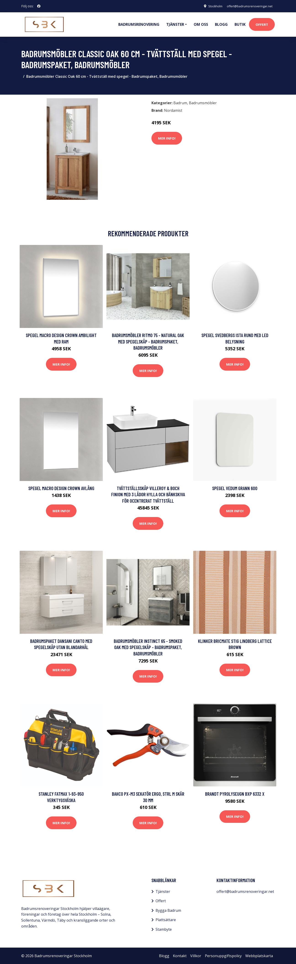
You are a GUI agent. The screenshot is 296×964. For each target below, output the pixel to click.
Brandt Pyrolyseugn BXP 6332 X (234, 793)
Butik (240, 24)
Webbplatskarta (259, 955)
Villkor (195, 955)
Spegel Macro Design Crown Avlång (61, 488)
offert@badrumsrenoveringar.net (247, 6)
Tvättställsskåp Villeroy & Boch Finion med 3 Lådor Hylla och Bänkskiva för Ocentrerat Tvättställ (148, 494)
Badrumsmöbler (203, 102)
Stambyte (164, 929)
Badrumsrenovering (138, 24)
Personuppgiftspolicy (223, 955)
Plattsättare (166, 919)
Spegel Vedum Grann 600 (234, 488)
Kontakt (180, 955)
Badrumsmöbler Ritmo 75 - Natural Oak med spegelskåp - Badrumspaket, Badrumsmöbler (148, 341)
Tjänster (163, 891)
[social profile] (38, 6)
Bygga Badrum (168, 910)
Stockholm (209, 6)
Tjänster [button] (175, 24)
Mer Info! (166, 137)
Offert (262, 24)
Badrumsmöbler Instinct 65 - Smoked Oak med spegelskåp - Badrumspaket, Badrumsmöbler (148, 647)
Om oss (201, 24)
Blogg (221, 24)
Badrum (180, 102)
